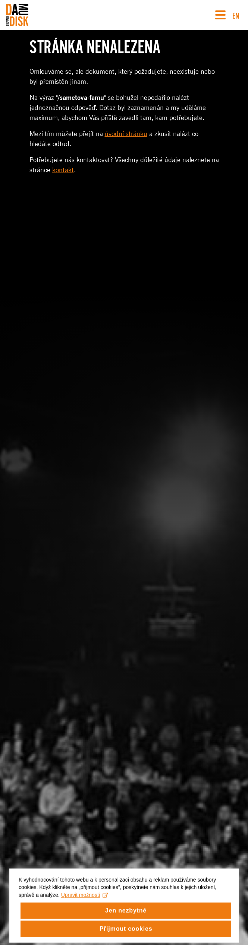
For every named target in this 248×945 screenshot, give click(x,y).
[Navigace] (220, 15)
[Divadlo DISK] (17, 15)
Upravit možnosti (84, 901)
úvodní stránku (126, 133)
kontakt (63, 169)
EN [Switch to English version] (235, 14)
